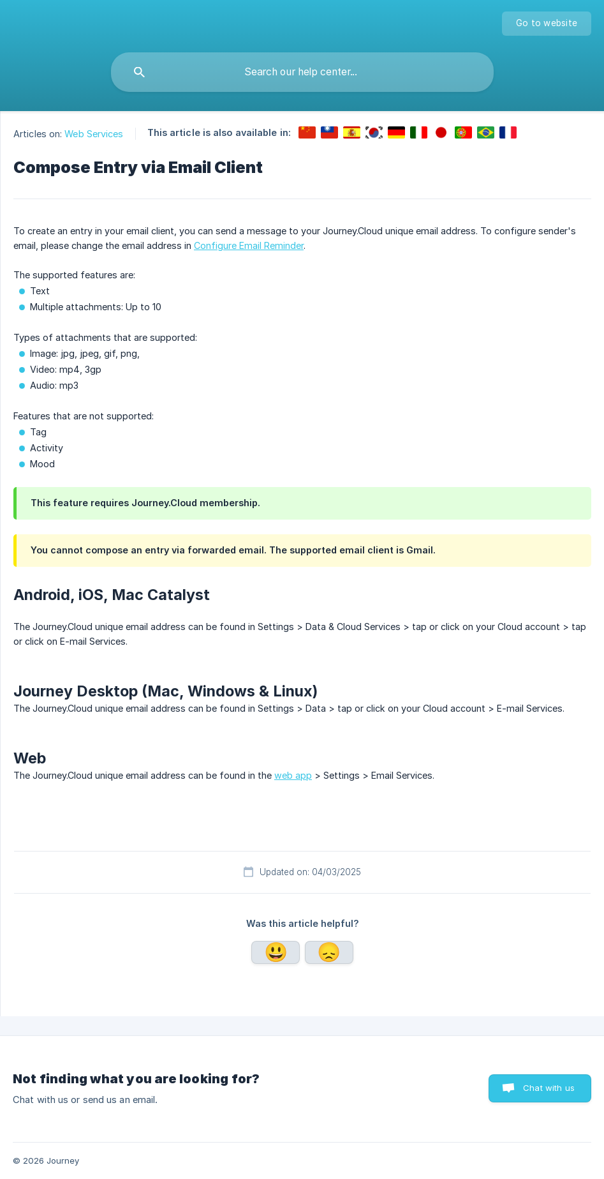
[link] (307, 132)
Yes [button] (275, 952)
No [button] (329, 952)
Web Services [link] (93, 133)
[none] (546, 23)
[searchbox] (302, 72)
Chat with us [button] (549, 1088)
